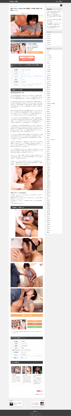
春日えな (48, 129)
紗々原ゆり (49, 196)
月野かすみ (49, 133)
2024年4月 (49, 42)
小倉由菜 (48, 97)
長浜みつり (49, 226)
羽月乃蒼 (48, 210)
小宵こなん (49, 99)
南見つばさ (49, 79)
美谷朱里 (48, 208)
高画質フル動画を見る (35, 52)
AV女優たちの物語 (13, 1)
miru (48, 53)
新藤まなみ (49, 121)
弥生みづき (49, 115)
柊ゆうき (48, 151)
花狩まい (48, 216)
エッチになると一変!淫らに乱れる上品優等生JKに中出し (54, 20)
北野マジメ (23, 79)
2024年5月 (49, 40)
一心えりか (49, 65)
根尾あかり (49, 153)
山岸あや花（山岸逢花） (51, 103)
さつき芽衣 (49, 55)
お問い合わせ (32, 413)
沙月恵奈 (48, 167)
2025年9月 (49, 34)
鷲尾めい (48, 232)
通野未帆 (48, 220)
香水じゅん (49, 230)
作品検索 (60, 1)
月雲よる (48, 135)
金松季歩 (48, 224)
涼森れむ (48, 171)
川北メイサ (49, 107)
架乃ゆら (48, 149)
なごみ (48, 61)
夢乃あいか (49, 89)
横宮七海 (48, 159)
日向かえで (49, 123)
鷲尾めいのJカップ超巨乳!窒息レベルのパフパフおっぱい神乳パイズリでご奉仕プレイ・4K (54, 16)
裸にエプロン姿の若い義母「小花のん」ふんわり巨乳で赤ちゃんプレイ (54, 27)
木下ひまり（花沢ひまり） (51, 139)
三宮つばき (49, 69)
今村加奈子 (49, 75)
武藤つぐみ (49, 163)
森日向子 (48, 157)
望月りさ (48, 137)
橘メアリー (49, 161)
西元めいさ (49, 218)
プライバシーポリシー (38, 413)
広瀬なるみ (49, 113)
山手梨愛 (48, 105)
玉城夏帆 (23, 69)
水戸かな (48, 165)
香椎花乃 (48, 228)
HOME (57, 1)
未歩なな (48, 141)
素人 (47, 198)
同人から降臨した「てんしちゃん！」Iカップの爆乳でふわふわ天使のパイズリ (54, 24)
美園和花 (48, 204)
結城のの (48, 200)
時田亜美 (48, 131)
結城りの (48, 202)
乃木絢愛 (48, 71)
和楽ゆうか (49, 83)
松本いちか (49, 145)
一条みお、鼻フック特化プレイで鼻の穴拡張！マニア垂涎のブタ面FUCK (54, 12)
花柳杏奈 (48, 214)
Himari (48, 51)
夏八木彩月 (49, 85)
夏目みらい (49, 87)
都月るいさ (49, 222)
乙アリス (48, 73)
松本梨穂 (48, 147)
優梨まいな (49, 77)
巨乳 (30, 85)
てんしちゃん (49, 59)
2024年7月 (49, 36)
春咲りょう (49, 127)
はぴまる (48, 63)
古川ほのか (49, 81)
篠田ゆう (48, 194)
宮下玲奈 (48, 95)
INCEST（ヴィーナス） (26, 74)
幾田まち (48, 111)
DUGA (34, 326)
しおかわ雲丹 (49, 57)
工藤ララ (48, 109)
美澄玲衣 (48, 206)
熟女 (32, 85)
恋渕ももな (49, 117)
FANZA (34, 321)
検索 (61, 5)
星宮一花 (48, 125)
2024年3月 (49, 44)
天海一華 (48, 91)
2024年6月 (49, 38)
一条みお (48, 67)
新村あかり (49, 119)
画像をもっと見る (26, 315)
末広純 (48, 143)
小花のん (48, 101)
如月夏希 (48, 93)
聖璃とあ (48, 212)
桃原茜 (48, 155)
